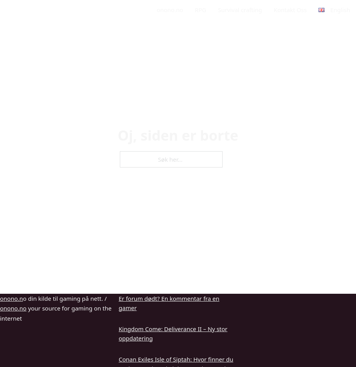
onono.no (170, 10)
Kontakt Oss (290, 10)
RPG (200, 10)
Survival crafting (240, 10)
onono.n (11, 298)
